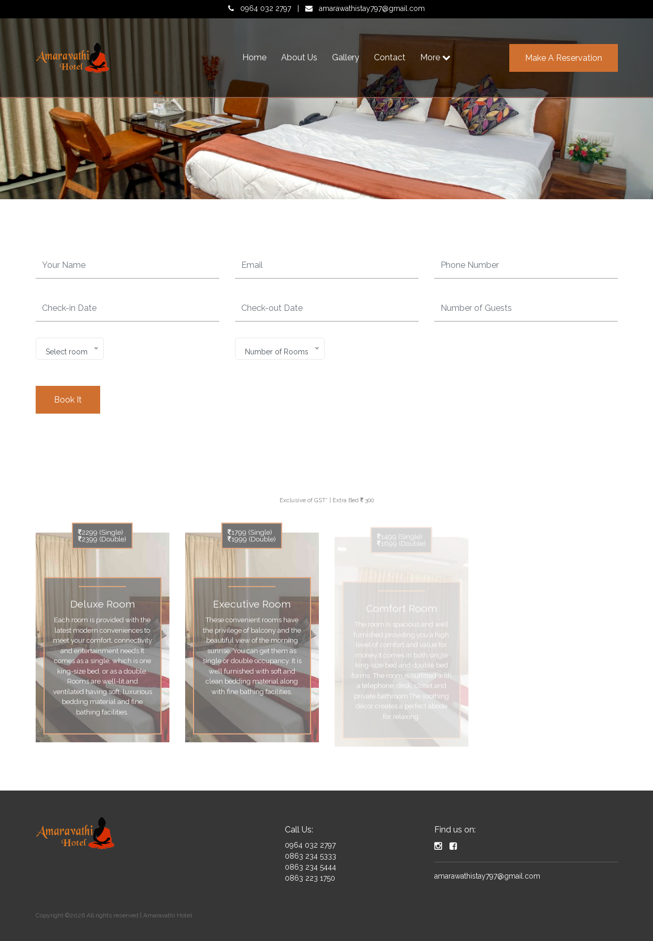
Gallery (345, 57)
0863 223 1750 (310, 878)
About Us (299, 57)
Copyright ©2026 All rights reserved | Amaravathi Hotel (114, 915)
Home (254, 57)
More (435, 57)
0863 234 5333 (310, 856)
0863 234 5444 (310, 867)
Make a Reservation (563, 58)
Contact (389, 57)
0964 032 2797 (265, 8)
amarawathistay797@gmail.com (372, 8)
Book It (68, 400)
